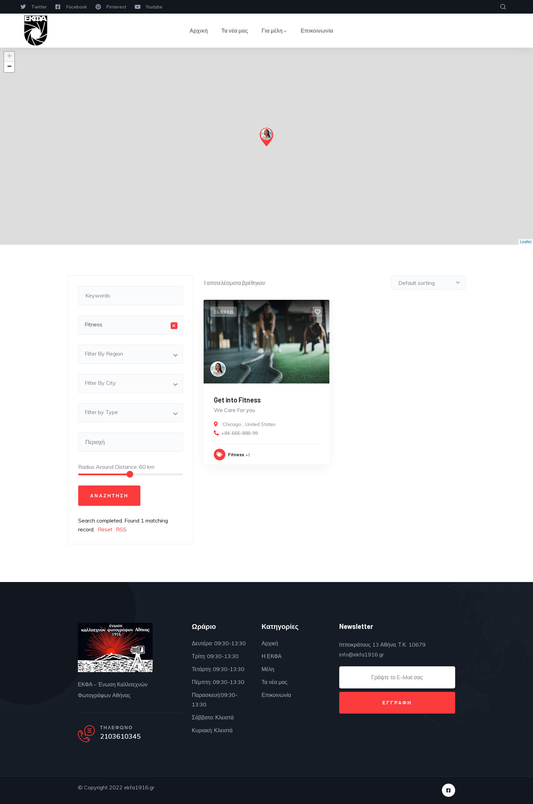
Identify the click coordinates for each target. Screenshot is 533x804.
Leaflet (525, 242)
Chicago (232, 424)
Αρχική (198, 30)
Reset (105, 529)
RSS (121, 529)
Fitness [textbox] (131, 325)
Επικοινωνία (317, 30)
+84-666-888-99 (239, 433)
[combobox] (130, 325)
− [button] (9, 67)
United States (260, 424)
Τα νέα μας (234, 30)
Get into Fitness (237, 400)
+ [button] (9, 57)
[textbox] (130, 353)
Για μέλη (274, 30)
